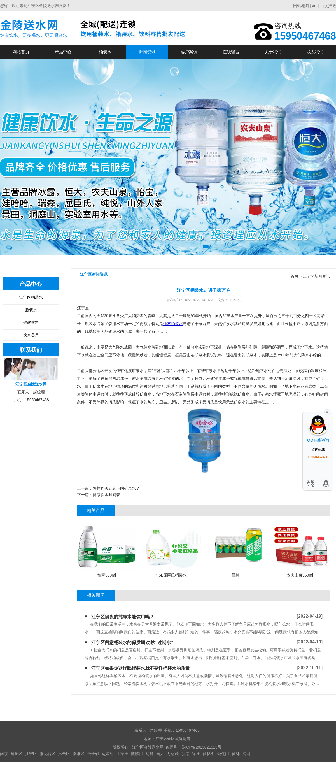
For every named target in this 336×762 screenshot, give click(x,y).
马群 (149, 753)
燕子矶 (93, 753)
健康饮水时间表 (106, 494)
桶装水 (105, 51)
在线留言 (231, 51)
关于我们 (273, 51)
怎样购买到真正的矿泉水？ (116, 488)
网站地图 (301, 5)
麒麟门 (137, 753)
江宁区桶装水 (31, 297)
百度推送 (328, 5)
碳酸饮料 (31, 322)
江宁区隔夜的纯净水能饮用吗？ (122, 616)
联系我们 (315, 51)
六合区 (64, 753)
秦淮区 (79, 753)
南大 (160, 753)
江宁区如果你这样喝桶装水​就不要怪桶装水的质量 (140, 668)
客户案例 (189, 51)
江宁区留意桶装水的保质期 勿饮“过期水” (132, 642)
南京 (4, 753)
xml (315, 5)
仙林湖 (208, 753)
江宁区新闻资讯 (316, 276)
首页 (294, 276)
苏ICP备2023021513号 (201, 747)
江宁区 (31, 753)
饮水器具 (31, 335)
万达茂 (173, 753)
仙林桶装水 (173, 323)
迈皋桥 (108, 753)
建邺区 (16, 753)
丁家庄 (122, 753)
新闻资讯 (147, 51)
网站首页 (21, 51)
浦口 (246, 753)
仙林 (236, 753)
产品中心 (63, 51)
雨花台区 (47, 753)
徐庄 (196, 753)
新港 (185, 753)
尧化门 (223, 753)
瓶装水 (31, 310)
